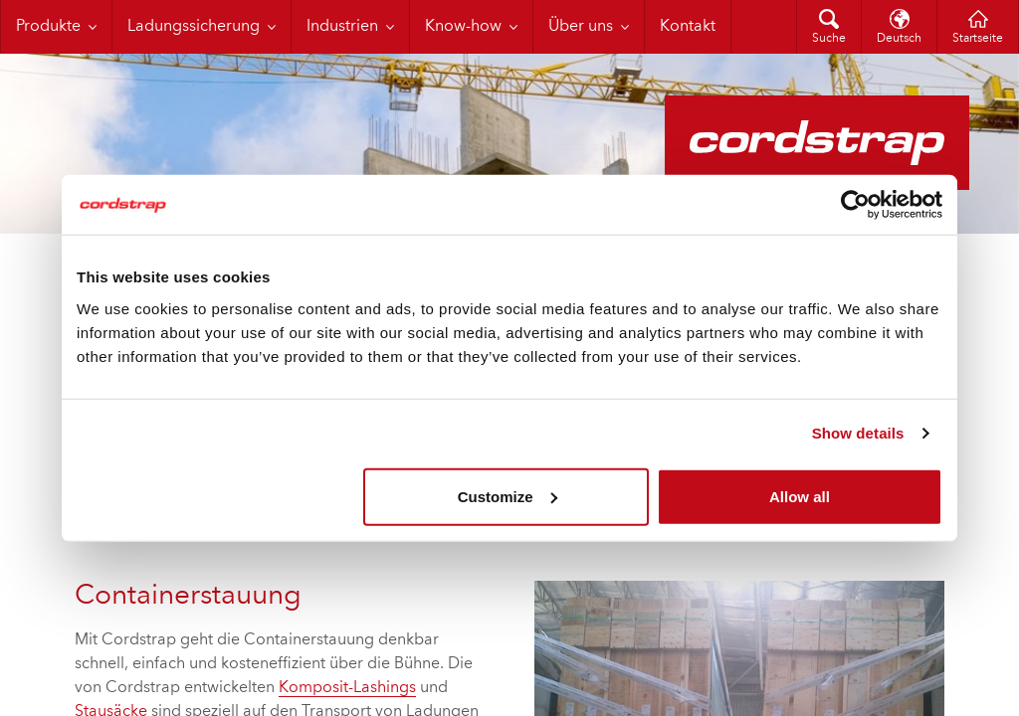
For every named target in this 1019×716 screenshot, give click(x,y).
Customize (507, 495)
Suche (829, 39)
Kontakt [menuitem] (687, 27)
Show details (858, 433)
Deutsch (899, 39)
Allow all (799, 495)
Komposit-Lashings (347, 688)
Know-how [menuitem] (463, 27)
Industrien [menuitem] (342, 27)
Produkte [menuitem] (48, 27)
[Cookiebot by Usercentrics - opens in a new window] (855, 205)
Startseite (977, 39)
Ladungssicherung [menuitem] (193, 27)
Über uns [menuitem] (580, 27)
